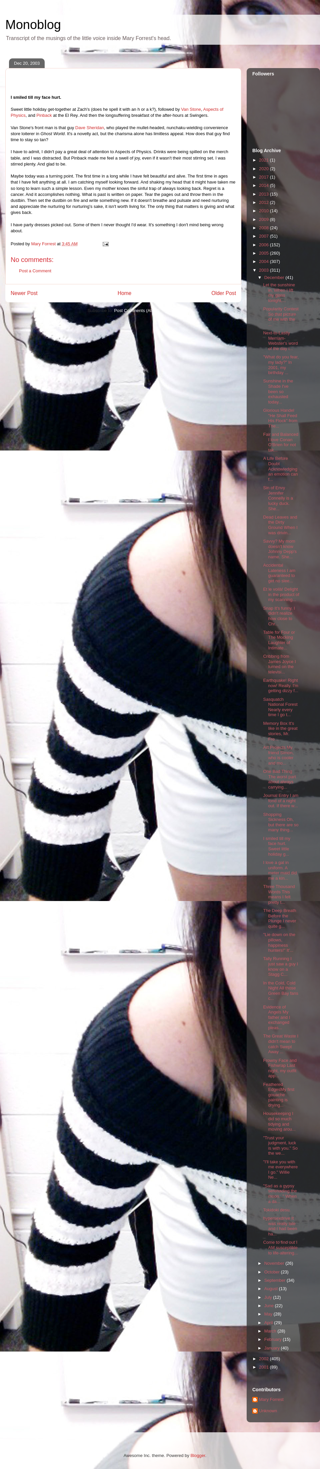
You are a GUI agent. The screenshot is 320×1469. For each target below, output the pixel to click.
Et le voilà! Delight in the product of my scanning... (281, 594)
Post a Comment (35, 270)
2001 (264, 1367)
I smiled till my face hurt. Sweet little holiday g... (276, 846)
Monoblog (33, 25)
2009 (264, 219)
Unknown (268, 1410)
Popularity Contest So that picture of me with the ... (280, 316)
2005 (264, 253)
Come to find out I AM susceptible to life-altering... (280, 1247)
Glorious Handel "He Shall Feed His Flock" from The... (280, 418)
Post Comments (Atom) (136, 310)
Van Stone (191, 109)
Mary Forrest (271, 1399)
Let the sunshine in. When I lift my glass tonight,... (279, 292)
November (275, 1263)
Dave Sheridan (89, 127)
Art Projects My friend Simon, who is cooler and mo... (278, 755)
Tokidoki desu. (276, 1209)
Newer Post (24, 293)
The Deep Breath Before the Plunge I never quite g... (279, 918)
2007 (264, 236)
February (273, 1339)
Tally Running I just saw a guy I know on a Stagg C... (280, 966)
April (269, 1322)
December (275, 277)
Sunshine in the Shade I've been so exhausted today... (278, 391)
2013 (264, 194)
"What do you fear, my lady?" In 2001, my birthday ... (281, 364)
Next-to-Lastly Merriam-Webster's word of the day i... (280, 340)
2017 (264, 177)
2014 (264, 185)
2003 (264, 270)
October (272, 1271)
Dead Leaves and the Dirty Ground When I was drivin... (280, 525)
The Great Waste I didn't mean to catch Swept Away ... (280, 1044)
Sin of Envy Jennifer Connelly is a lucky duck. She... (278, 498)
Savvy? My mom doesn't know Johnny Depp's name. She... (280, 549)
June (269, 1305)
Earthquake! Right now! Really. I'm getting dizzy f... (280, 685)
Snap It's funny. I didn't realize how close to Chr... (279, 616)
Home (125, 293)
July (268, 1297)
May (269, 1313)
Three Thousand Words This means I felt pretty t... (279, 894)
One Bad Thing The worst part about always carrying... (279, 779)
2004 (264, 261)
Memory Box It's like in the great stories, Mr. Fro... (280, 731)
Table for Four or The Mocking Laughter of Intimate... (279, 640)
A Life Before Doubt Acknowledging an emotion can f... (280, 469)
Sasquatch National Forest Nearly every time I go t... (280, 707)
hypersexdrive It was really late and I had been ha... (280, 1226)
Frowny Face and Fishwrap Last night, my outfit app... (279, 1068)
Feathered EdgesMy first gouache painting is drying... (278, 1095)
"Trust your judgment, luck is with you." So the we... (280, 1145)
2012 (264, 202)
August (271, 1288)
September (275, 1280)
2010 (264, 210)
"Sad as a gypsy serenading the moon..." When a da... (280, 1193)
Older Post (223, 293)
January (272, 1348)
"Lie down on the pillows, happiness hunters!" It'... (279, 942)
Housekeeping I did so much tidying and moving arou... (279, 1121)
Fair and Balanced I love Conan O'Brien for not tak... (280, 442)
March (271, 1331)
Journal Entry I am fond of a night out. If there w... (280, 800)
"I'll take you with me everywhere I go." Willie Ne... (280, 1169)
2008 (264, 227)
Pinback (44, 115)
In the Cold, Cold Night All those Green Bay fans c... (280, 990)
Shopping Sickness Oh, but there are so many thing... (280, 822)
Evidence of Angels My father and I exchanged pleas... (276, 1017)
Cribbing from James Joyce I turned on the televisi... (279, 664)
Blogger (197, 1455)
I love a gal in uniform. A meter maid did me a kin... (280, 870)
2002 (264, 1358)
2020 (264, 168)
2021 (264, 160)
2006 (264, 244)
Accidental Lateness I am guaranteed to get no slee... (279, 573)
